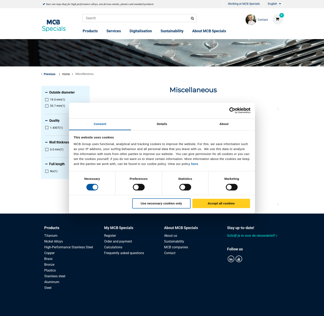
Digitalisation (141, 31)
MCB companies (176, 247)
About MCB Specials (209, 31)
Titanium (50, 236)
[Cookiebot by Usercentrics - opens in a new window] (232, 110)
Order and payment (118, 241)
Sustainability (172, 31)
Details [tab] (162, 124)
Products (90, 31)
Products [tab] (51, 228)
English (272, 3)
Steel (47, 288)
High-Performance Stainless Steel (68, 247)
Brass (48, 259)
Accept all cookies (221, 203)
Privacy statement (120, 308)
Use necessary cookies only (161, 203)
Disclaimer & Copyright (217, 308)
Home (66, 74)
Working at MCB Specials (244, 3)
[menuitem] (223, 4)
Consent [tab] (100, 124)
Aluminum (51, 282)
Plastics (50, 270)
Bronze (49, 265)
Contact (169, 253)
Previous (49, 74)
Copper (49, 253)
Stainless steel (54, 276)
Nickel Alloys (53, 241)
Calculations (113, 247)
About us (170, 236)
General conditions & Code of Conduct (167, 308)
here (194, 164)
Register (110, 236)
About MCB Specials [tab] (181, 228)
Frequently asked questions (124, 253)
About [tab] (224, 124)
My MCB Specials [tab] (118, 228)
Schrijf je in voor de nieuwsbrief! (251, 236)
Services (113, 31)
